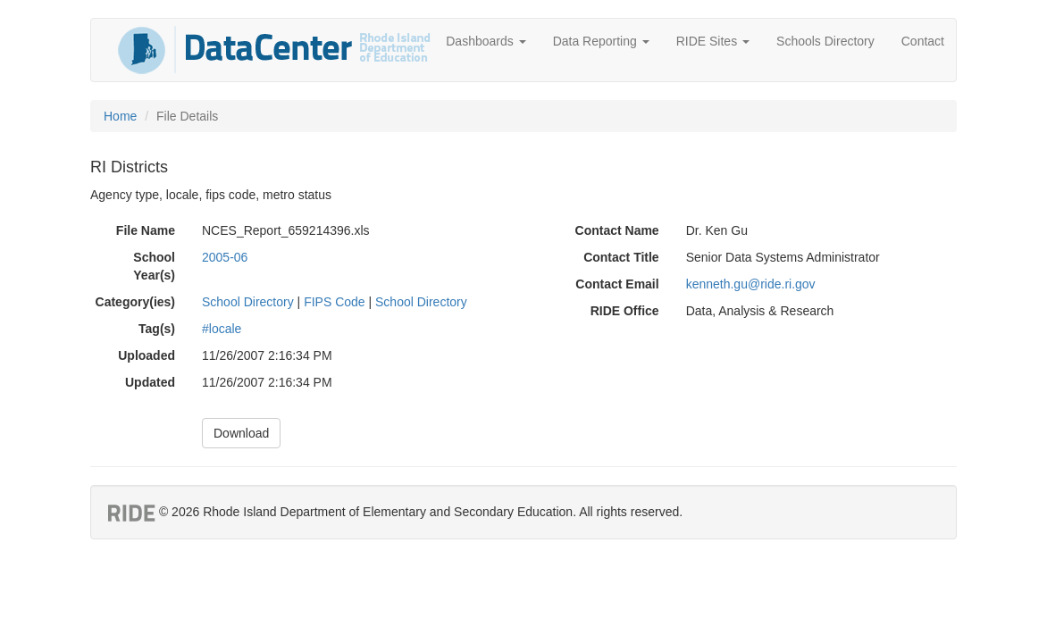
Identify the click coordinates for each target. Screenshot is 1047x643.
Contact (922, 41)
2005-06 (224, 257)
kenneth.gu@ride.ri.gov (751, 284)
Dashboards (485, 41)
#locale (221, 329)
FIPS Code (334, 302)
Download (241, 433)
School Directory (248, 302)
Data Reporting (601, 41)
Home (120, 116)
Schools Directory (825, 41)
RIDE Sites (713, 41)
